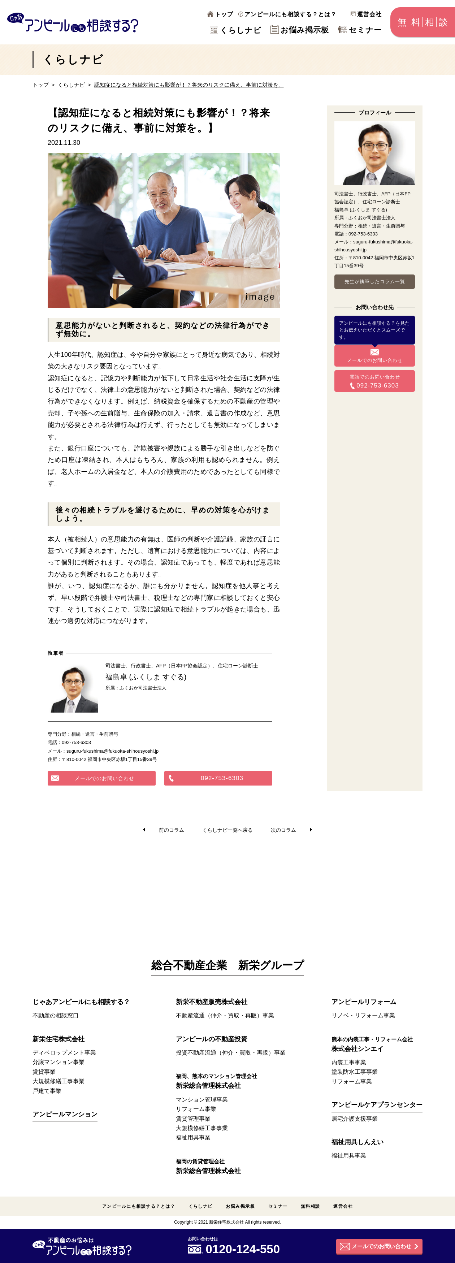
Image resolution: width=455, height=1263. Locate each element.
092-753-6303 (222, 778)
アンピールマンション (65, 1114)
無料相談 (310, 1206)
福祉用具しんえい (358, 1142)
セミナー (360, 30)
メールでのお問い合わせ (104, 778)
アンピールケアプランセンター (377, 1104)
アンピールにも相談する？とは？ (287, 14)
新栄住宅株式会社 (58, 1039)
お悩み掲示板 (299, 30)
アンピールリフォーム (364, 1001)
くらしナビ (235, 30)
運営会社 (366, 14)
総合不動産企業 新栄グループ (227, 965)
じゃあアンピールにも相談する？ (81, 1001)
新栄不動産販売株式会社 (211, 1001)
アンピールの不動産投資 (211, 1039)
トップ (220, 14)
